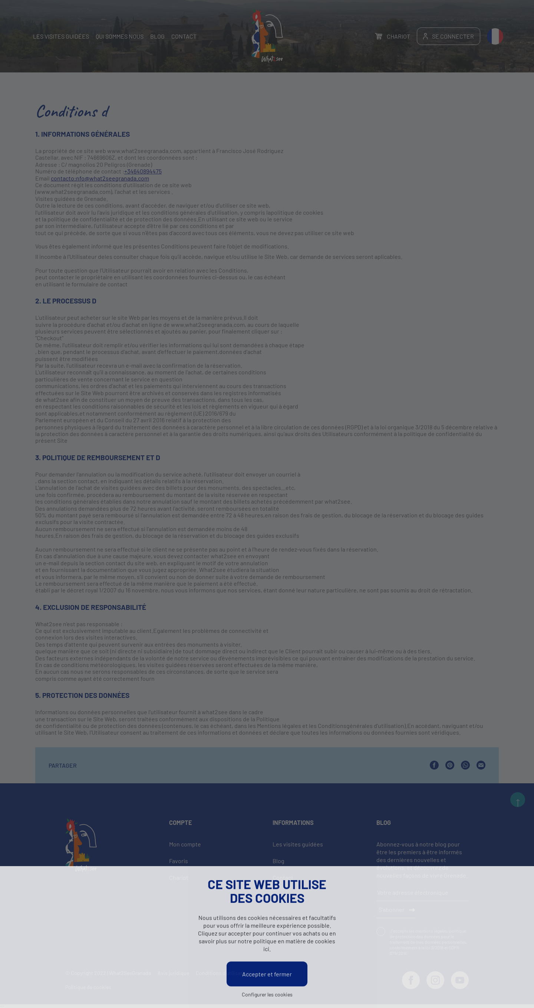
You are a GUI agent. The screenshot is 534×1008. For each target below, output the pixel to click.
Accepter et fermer (267, 975)
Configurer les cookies (267, 995)
